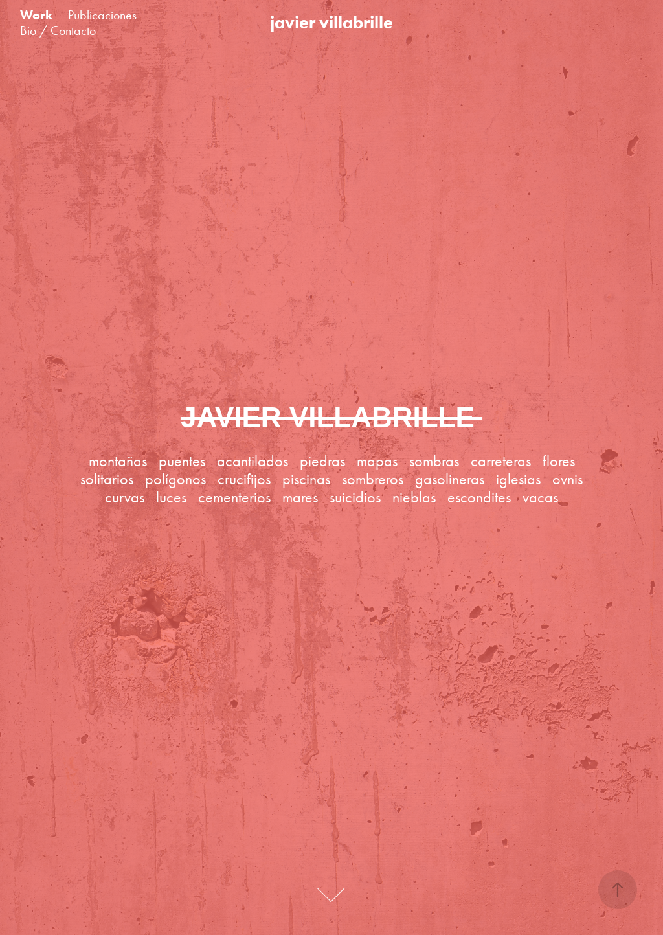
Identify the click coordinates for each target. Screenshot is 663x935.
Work (36, 15)
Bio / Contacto (58, 30)
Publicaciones (102, 15)
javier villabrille (331, 22)
